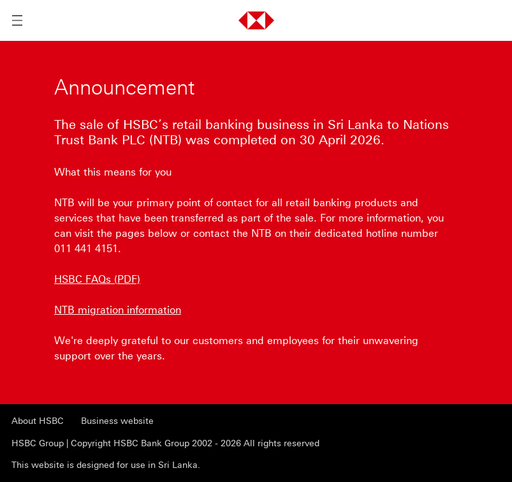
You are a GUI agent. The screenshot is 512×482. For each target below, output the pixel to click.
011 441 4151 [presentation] (86, 249)
